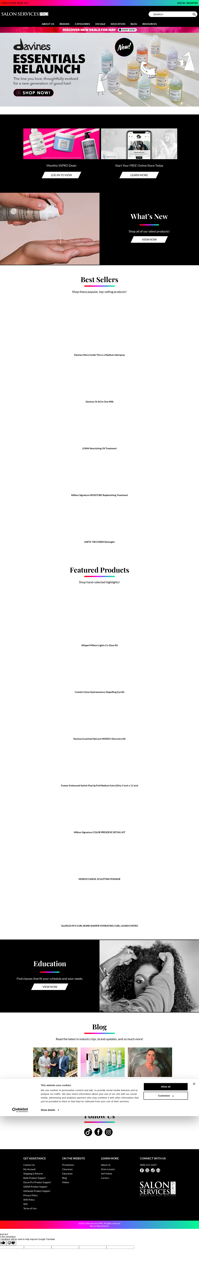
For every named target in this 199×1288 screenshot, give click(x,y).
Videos (65, 1182)
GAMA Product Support (35, 1186)
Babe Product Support (34, 1177)
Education (118, 23)
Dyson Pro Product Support (37, 1182)
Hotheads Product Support (36, 1191)
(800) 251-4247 (148, 1164)
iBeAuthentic (102, 1226)
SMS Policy (29, 1199)
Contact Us (29, 1164)
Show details (48, 1282)
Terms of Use (30, 1208)
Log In (181, 3)
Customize (166, 1267)
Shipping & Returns (33, 1173)
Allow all (165, 1258)
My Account (29, 1169)
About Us (48, 23)
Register (192, 3)
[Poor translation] (11, 1243)
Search (195, 14)
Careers (105, 1177)
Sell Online (106, 1173)
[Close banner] (194, 1256)
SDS (25, 1204)
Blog (134, 23)
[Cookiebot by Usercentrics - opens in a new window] (20, 1282)
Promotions (68, 1164)
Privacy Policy (30, 1195)
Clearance (67, 1169)
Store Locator (108, 1169)
